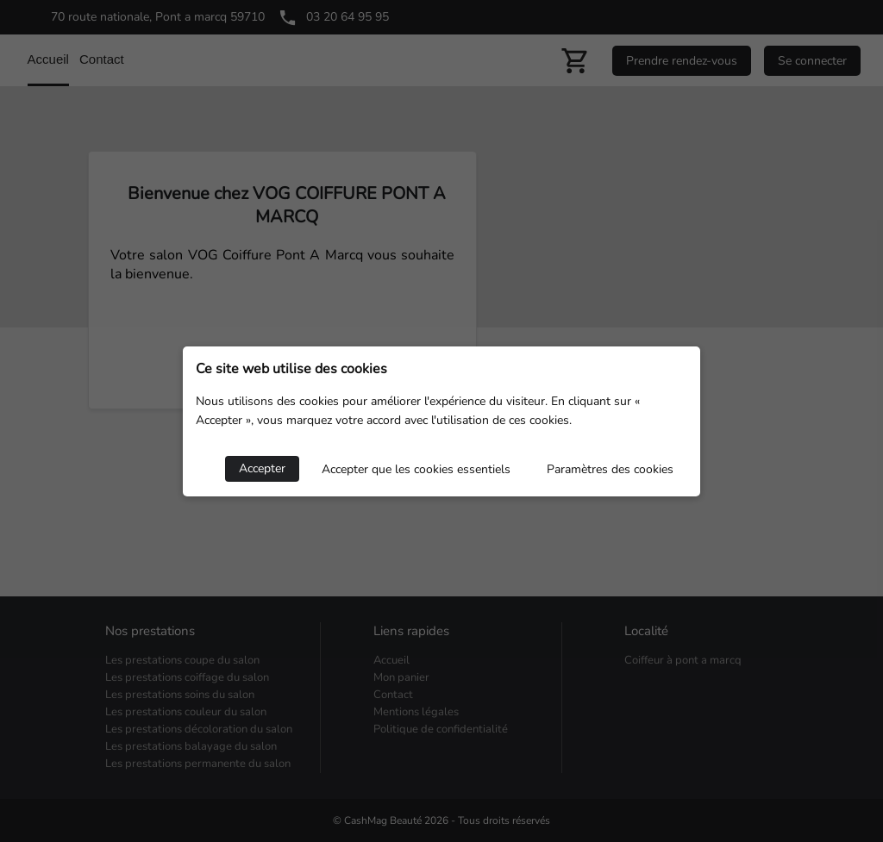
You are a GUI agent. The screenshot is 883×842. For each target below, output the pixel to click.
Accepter (262, 468)
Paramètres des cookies (610, 469)
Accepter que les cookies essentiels (416, 469)
